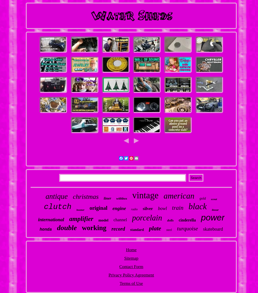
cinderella (187, 220)
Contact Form (131, 266)
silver (148, 208)
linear (215, 209)
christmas (86, 196)
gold (203, 198)
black (197, 206)
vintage (145, 195)
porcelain (147, 217)
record (118, 229)
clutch (57, 207)
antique (57, 196)
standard (137, 230)
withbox (121, 198)
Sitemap (131, 258)
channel (120, 219)
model (103, 220)
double (67, 228)
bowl (162, 208)
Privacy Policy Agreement (131, 275)
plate (155, 228)
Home (131, 249)
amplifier (81, 218)
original (98, 208)
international (51, 219)
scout (214, 199)
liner (107, 198)
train (178, 208)
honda (46, 229)
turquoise (187, 228)
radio (134, 209)
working (94, 228)
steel (169, 230)
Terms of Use (131, 283)
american (179, 195)
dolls (170, 220)
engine (119, 208)
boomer (80, 209)
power (213, 217)
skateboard (213, 229)
